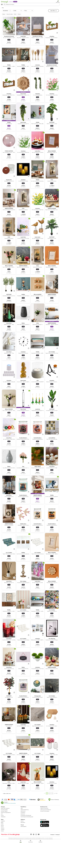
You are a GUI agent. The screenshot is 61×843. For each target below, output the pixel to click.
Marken (2, 832)
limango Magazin (4, 812)
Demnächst (23, 823)
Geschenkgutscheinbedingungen (27, 818)
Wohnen (2, 829)
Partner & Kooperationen (6, 813)
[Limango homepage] (5, 1)
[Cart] (14, 34)
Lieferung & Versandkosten (45, 811)
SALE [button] (15, 15)
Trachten (2, 830)
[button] (7, 12)
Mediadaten (3, 818)
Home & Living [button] (9, 15)
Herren (2, 828)
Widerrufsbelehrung (24, 811)
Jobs (2, 815)
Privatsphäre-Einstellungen (26, 816)
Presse (2, 816)
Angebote (3, 822)
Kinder (2, 825)
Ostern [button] (19, 15)
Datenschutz (23, 812)
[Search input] (31, 5)
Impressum (23, 815)
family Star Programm (5, 809)
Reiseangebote (23, 827)
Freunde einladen (4, 811)
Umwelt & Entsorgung (44, 812)
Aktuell (22, 822)
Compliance (23, 813)
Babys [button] (4, 15)
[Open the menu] (2, 5)
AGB (21, 809)
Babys (2, 823)
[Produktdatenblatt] (9, 32)
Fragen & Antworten (44, 809)
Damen (2, 826)
